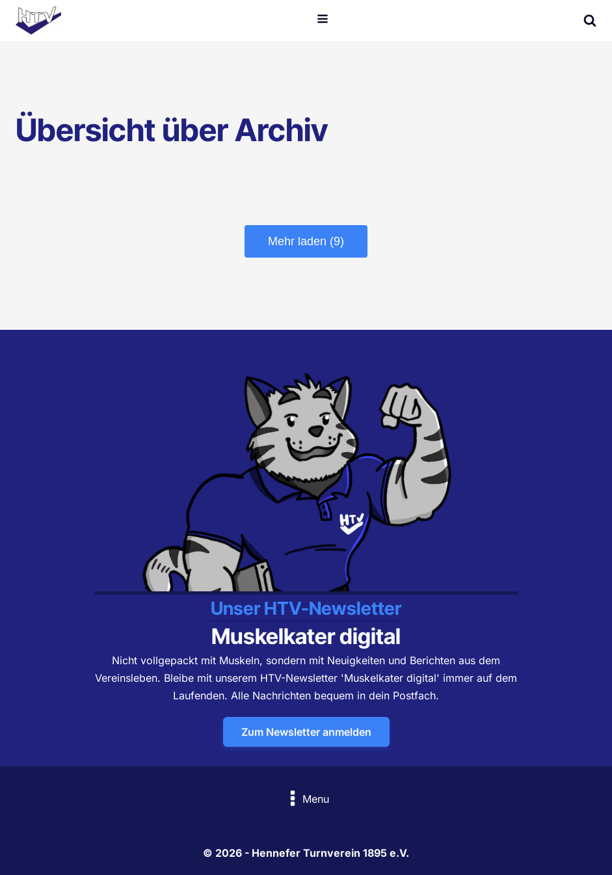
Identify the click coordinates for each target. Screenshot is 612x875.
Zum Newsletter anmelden (306, 731)
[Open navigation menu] (322, 20)
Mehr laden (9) (306, 241)
